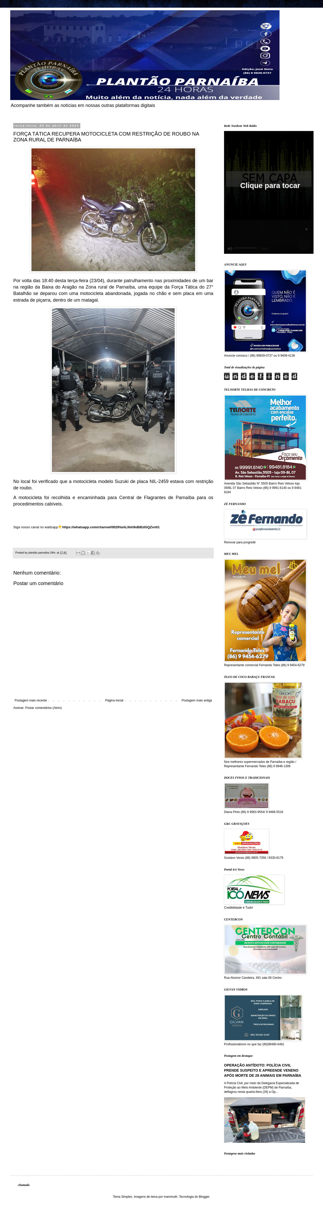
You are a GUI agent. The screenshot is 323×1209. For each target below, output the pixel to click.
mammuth (170, 1197)
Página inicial (114, 700)
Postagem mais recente (31, 700)
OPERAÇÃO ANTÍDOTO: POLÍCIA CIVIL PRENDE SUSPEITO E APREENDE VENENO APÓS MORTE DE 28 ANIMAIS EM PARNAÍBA (262, 1070)
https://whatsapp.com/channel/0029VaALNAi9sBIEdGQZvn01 (111, 527)
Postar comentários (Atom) (43, 708)
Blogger (204, 1197)
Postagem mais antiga (197, 700)
